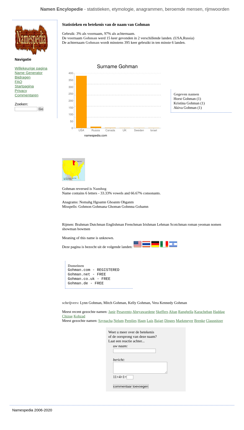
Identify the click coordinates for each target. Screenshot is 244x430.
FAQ (18, 82)
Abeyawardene (143, 312)
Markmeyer (184, 321)
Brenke (199, 321)
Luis (150, 321)
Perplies (131, 321)
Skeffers (162, 312)
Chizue (67, 316)
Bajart (158, 321)
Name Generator (29, 73)
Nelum (119, 321)
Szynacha (105, 321)
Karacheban (203, 312)
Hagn (142, 321)
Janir (112, 312)
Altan (173, 312)
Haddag (219, 312)
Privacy (21, 90)
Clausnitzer (214, 321)
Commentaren (26, 95)
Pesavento (124, 312)
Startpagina (24, 86)
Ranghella (185, 312)
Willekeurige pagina (31, 68)
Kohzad (79, 316)
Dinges (169, 321)
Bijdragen (22, 77)
